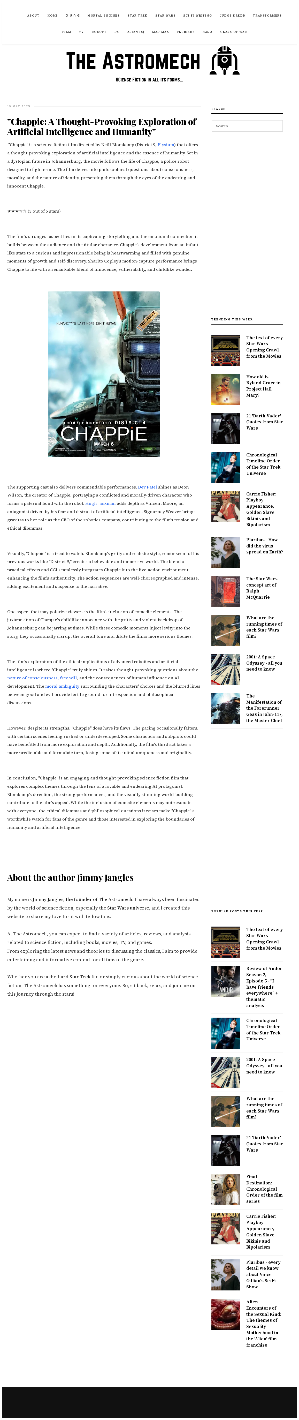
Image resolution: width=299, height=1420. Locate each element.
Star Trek (138, 15)
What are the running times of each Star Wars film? (264, 627)
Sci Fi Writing (197, 15)
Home (53, 15)
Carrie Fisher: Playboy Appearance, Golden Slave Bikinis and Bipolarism (261, 509)
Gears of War (233, 32)
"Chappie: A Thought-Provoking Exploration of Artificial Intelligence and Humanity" (102, 126)
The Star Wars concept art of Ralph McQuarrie (262, 588)
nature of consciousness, (33, 678)
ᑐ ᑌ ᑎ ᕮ (73, 15)
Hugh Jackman (100, 503)
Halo (207, 32)
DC (117, 32)
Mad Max (160, 32)
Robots (99, 32)
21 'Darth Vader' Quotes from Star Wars (264, 422)
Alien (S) (135, 32)
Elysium (166, 145)
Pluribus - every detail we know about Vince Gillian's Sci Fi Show (263, 1274)
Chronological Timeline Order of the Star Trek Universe (263, 464)
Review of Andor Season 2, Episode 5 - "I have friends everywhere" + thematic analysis (264, 987)
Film (66, 32)
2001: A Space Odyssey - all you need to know (264, 663)
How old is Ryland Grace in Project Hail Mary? (263, 386)
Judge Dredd (233, 15)
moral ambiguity (62, 686)
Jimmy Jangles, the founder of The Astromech (82, 899)
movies (109, 942)
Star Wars (165, 15)
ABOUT (33, 15)
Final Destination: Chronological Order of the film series (264, 1189)
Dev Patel (147, 487)
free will (68, 678)
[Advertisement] (247, 227)
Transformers (267, 15)
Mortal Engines (104, 15)
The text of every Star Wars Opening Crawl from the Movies (264, 347)
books (92, 942)
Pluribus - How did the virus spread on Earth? (264, 546)
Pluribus (186, 32)
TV (81, 32)
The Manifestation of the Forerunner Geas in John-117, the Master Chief (264, 708)
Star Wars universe (128, 908)
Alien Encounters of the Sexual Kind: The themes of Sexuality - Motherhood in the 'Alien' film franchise (263, 1323)
